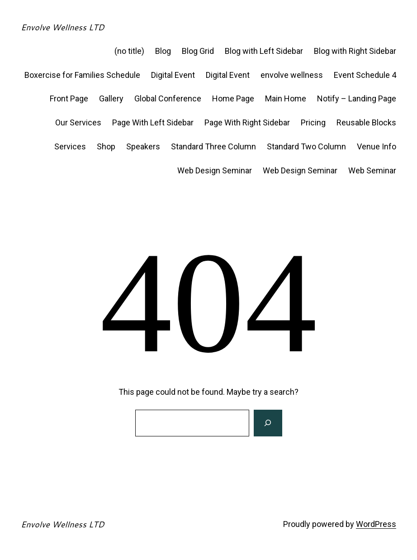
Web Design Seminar (214, 170)
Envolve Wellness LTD (62, 27)
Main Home (285, 98)
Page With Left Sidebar (153, 122)
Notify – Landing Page (356, 98)
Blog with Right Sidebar (355, 51)
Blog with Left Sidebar (264, 51)
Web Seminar (372, 170)
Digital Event (173, 75)
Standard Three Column (213, 146)
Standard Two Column (306, 146)
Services (70, 146)
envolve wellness (292, 75)
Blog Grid (198, 51)
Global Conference (167, 98)
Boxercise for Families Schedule (82, 75)
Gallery (111, 98)
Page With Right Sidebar (247, 122)
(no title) (129, 51)
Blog (163, 51)
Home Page (233, 98)
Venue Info (376, 146)
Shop (106, 146)
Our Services (78, 122)
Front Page (69, 98)
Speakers (143, 146)
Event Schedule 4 (365, 75)
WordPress (376, 524)
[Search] (268, 423)
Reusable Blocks (366, 122)
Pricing (313, 122)
